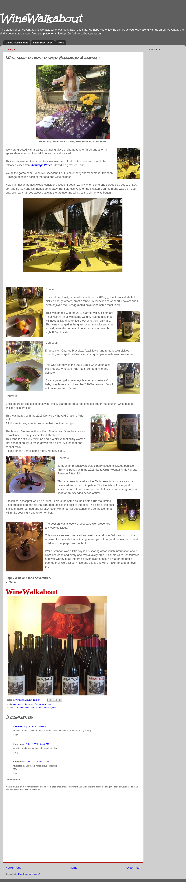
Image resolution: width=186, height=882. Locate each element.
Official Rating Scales (17, 42)
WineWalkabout (40, 18)
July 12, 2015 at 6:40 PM (37, 744)
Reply (15, 735)
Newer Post (13, 867)
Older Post (133, 867)
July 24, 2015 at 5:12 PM (37, 761)
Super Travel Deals (42, 42)
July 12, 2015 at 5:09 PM (34, 726)
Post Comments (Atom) (29, 874)
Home (73, 867)
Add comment (14, 779)
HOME (61, 42)
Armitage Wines (41, 165)
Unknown (17, 726)
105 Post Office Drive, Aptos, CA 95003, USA (36, 707)
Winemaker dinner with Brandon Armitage (32, 704)
